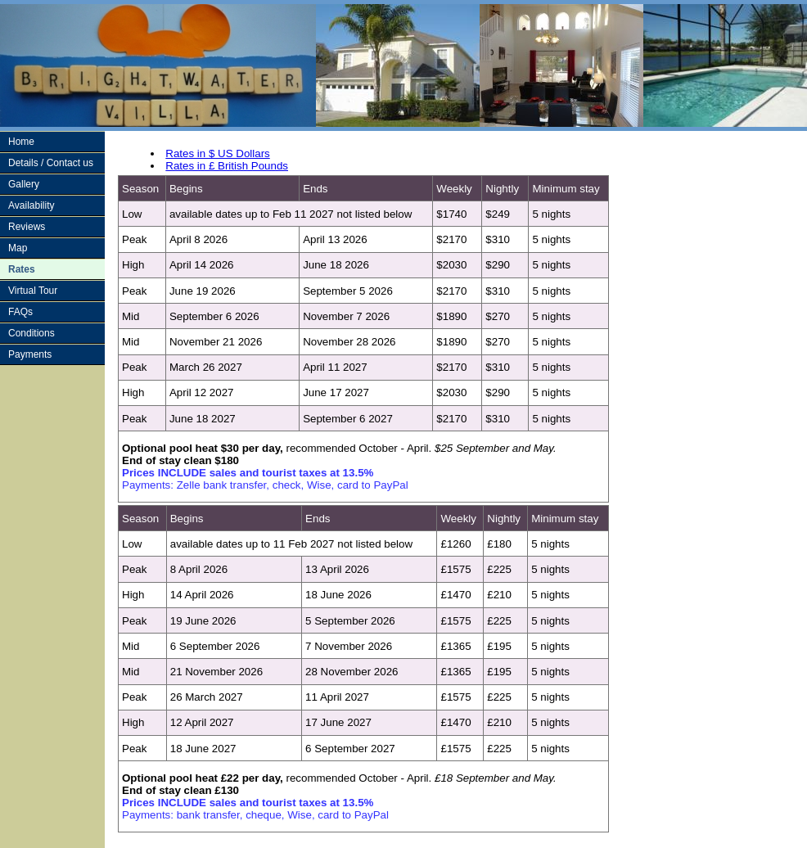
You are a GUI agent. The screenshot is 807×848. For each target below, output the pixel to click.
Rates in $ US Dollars (217, 153)
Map (17, 248)
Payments (30, 354)
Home (21, 141)
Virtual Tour (32, 290)
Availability (31, 205)
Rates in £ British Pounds (226, 166)
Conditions (31, 333)
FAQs (20, 312)
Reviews (26, 226)
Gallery (23, 184)
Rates (21, 269)
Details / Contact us (50, 163)
